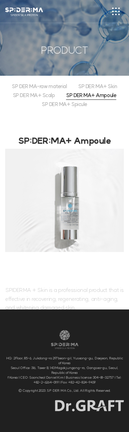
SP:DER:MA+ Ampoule (91, 95)
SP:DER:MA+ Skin (97, 86)
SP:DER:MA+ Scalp (34, 95)
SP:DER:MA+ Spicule (64, 104)
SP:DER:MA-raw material (39, 86)
